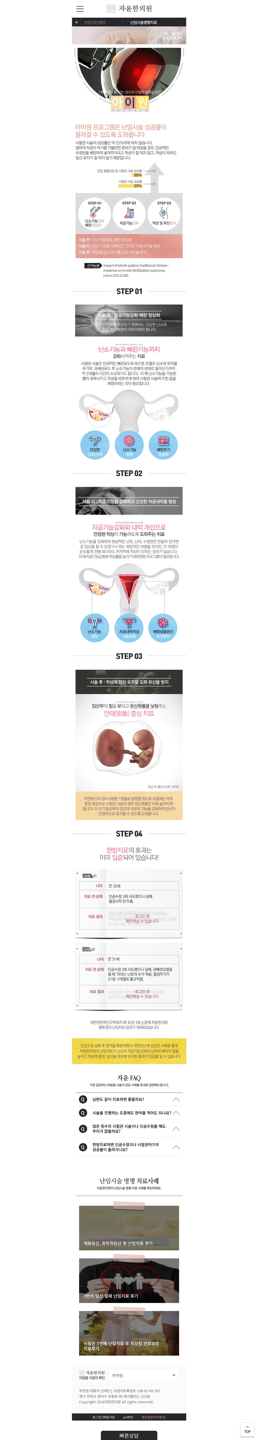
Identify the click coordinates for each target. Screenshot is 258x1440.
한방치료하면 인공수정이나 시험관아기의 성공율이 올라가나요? (136, 1147)
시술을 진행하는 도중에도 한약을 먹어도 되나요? (136, 1112)
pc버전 (128, 1417)
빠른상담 (129, 1435)
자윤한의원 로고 (129, 8)
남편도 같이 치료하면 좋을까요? (136, 1099)
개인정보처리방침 (153, 1417)
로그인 (97, 1417)
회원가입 (109, 1417)
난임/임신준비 (103, 22)
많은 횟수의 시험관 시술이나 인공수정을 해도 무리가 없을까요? (136, 1128)
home (76, 22)
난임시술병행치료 (156, 22)
